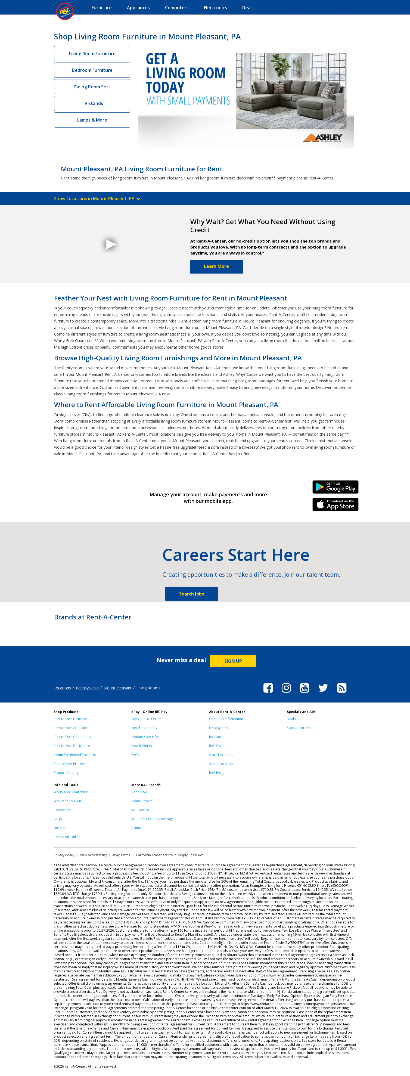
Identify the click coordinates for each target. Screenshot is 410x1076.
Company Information (226, 719)
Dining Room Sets (92, 87)
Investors (216, 736)
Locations (62, 687)
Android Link (335, 489)
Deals (291, 719)
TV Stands (92, 103)
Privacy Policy (64, 855)
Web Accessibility (93, 855)
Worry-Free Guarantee (71, 792)
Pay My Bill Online (67, 837)
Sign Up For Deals (300, 727)
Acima (136, 828)
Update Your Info (144, 736)
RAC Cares (217, 745)
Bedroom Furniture (92, 70)
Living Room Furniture (92, 54)
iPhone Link (335, 506)
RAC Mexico (140, 810)
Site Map (60, 828)
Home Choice (141, 801)
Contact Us (62, 810)
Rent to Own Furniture (70, 719)
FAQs (135, 754)
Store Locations (221, 754)
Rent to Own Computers (72, 736)
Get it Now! (139, 792)
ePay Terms (121, 855)
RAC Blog (216, 772)
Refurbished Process (69, 763)
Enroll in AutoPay (144, 727)
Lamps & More (92, 120)
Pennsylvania (87, 687)
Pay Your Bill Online (146, 719)
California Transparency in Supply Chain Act (169, 855)
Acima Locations (221, 763)
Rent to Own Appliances (72, 727)
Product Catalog (66, 772)
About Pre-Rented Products (75, 754)
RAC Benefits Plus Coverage (152, 819)
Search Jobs (191, 594)
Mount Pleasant (118, 687)
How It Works (141, 745)
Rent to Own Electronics (72, 745)
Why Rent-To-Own (67, 801)
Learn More (216, 266)
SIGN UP (233, 661)
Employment (218, 727)
